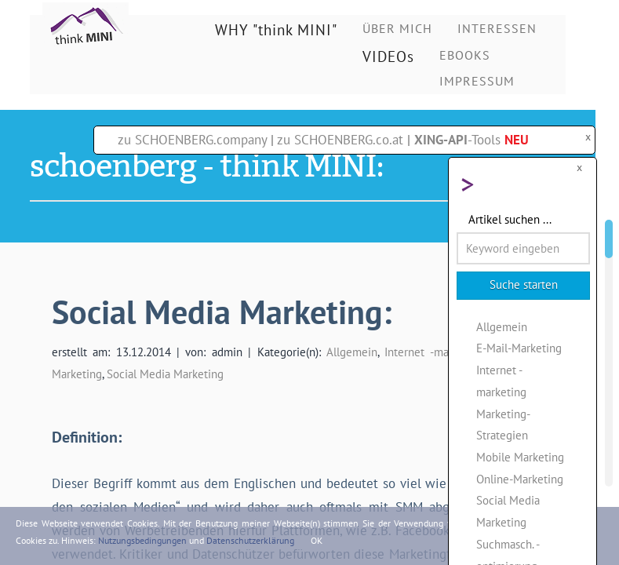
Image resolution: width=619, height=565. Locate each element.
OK (316, 540)
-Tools (471, 139)
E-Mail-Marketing (519, 347)
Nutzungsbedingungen (142, 540)
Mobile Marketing (520, 457)
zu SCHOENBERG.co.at (340, 139)
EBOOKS (464, 55)
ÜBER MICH (397, 28)
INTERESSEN (497, 28)
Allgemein (351, 351)
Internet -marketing (433, 351)
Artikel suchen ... (510, 219)
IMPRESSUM (477, 81)
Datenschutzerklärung (250, 540)
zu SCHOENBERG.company (192, 139)
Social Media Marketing (165, 373)
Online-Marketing (519, 479)
